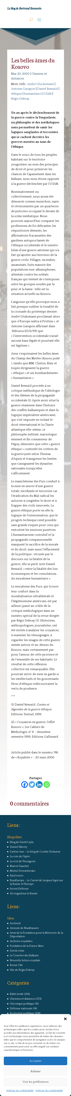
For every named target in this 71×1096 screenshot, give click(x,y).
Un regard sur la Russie (23, 893)
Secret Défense (19, 888)
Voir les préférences (35, 1081)
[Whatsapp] (46, 784)
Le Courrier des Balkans (24, 955)
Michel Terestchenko (22, 870)
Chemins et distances (22, 998)
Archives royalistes (21, 941)
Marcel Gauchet (19, 866)
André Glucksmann (40, 84)
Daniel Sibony (18, 846)
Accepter (35, 1061)
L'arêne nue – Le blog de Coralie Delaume (35, 851)
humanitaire (32, 93)
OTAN (47, 93)
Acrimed (15, 923)
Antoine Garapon (23, 88)
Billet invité (16, 994)
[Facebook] (24, 784)
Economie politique (22, 1013)
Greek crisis (17, 950)
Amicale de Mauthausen (24, 928)
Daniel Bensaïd (47, 88)
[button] (65, 1019)
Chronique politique (22, 1003)
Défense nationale (21, 1008)
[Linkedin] (39, 784)
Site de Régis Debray (22, 969)
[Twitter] (32, 784)
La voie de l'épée (20, 856)
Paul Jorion (16, 875)
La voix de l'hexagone (23, 861)
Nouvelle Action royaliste (25, 960)
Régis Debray (20, 98)
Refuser (36, 1071)
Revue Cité (16, 965)
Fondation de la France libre (27, 946)
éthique (16, 93)
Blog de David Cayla (22, 842)
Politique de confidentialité (20, 1090)
